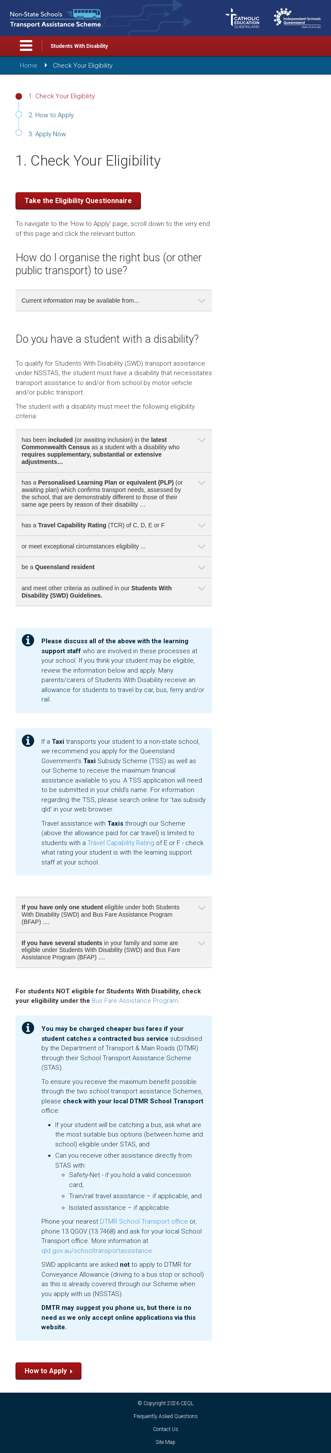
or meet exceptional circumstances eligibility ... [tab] (114, 546)
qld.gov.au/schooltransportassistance (96, 1251)
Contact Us (165, 1429)
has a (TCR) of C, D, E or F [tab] (114, 525)
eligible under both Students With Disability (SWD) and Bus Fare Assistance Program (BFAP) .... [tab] (114, 914)
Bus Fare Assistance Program (135, 1001)
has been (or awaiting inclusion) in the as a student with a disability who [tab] (114, 450)
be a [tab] (114, 567)
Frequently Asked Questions (166, 1416)
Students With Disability (79, 46)
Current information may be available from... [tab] (114, 300)
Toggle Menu (26, 45)
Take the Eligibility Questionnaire (78, 201)
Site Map (165, 1442)
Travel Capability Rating (120, 843)
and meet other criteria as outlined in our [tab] (114, 592)
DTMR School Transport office (145, 1221)
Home (28, 65)
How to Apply (46, 1371)
